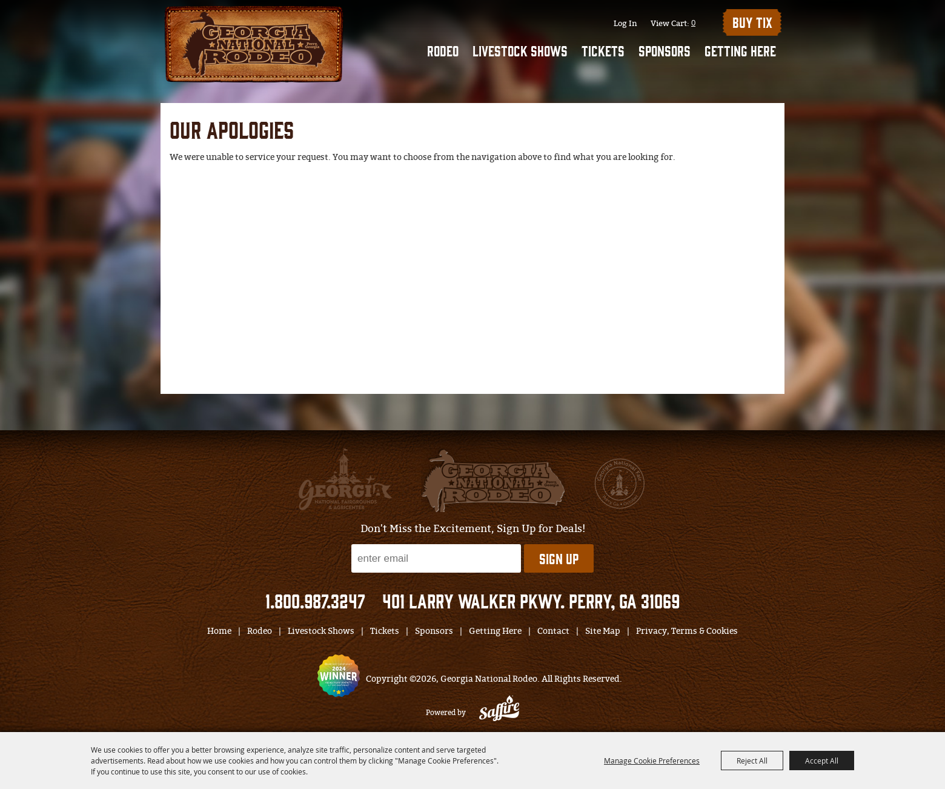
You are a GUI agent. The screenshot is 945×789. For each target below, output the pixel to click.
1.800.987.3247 (315, 600)
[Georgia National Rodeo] (254, 42)
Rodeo (443, 50)
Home (219, 631)
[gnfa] (345, 479)
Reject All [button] (752, 760)
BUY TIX (752, 21)
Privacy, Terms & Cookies (687, 631)
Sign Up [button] (559, 558)
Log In (625, 23)
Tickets (603, 50)
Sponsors (664, 50)
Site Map (602, 631)
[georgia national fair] (493, 480)
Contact (553, 631)
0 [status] (693, 22)
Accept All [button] (821, 760)
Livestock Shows (520, 50)
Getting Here (740, 50)
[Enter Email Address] (436, 558)
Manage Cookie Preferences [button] (652, 760)
